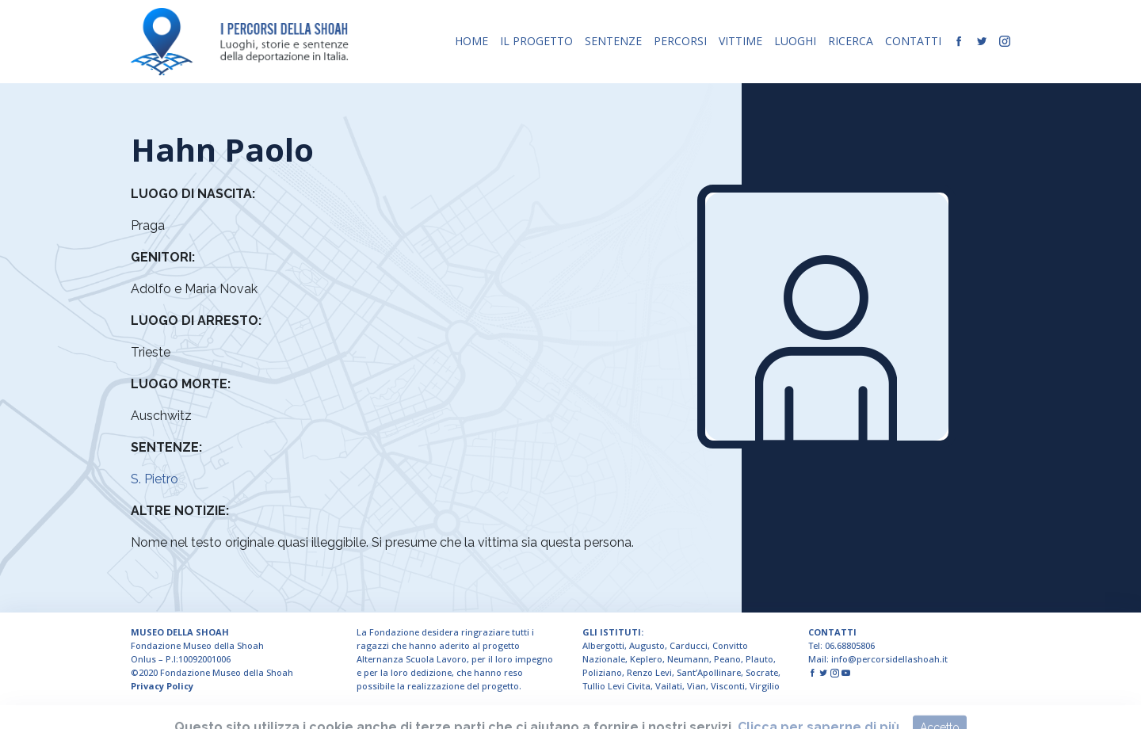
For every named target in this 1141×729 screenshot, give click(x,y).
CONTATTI (913, 40)
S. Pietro (154, 479)
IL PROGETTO (536, 40)
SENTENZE (613, 40)
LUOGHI (795, 40)
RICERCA (850, 40)
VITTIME (740, 40)
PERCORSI (680, 40)
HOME (471, 40)
